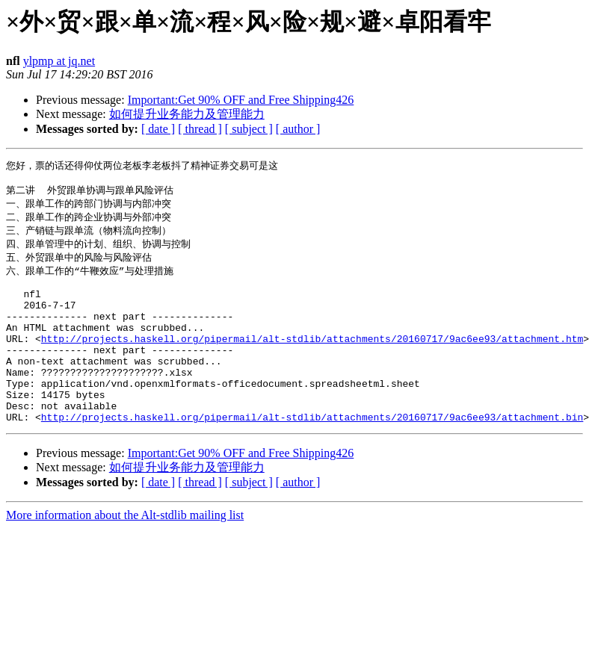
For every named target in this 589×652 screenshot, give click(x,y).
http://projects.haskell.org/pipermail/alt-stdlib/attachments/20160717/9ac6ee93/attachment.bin (312, 454)
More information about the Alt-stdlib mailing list (125, 552)
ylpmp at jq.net (59, 61)
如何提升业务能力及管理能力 (187, 114)
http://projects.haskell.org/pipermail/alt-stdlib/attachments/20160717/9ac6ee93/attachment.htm (312, 360)
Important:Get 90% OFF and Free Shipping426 (241, 99)
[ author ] (298, 128)
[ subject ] (249, 128)
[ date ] (158, 128)
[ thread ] (200, 128)
